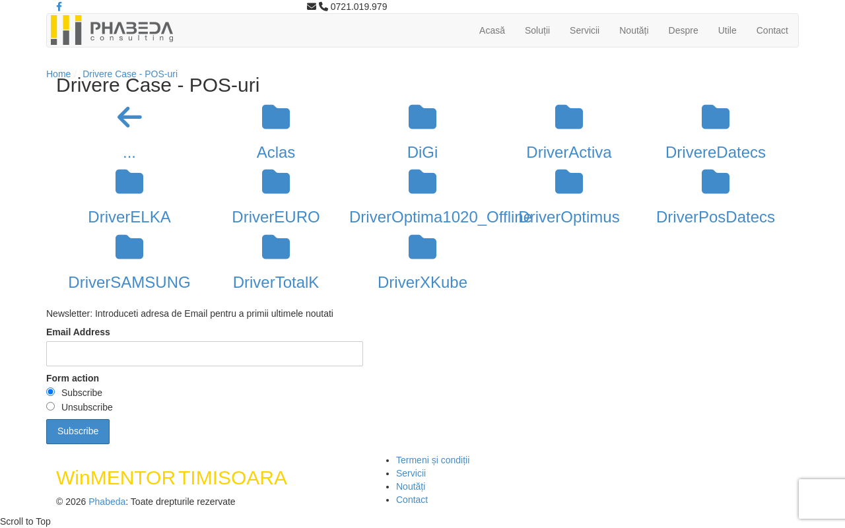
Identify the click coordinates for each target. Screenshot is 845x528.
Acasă (492, 30)
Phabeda (106, 501)
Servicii (584, 30)
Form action (72, 378)
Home (58, 74)
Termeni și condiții (432, 460)
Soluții (537, 30)
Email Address (78, 332)
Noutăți (633, 30)
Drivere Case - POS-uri (130, 74)
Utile (727, 30)
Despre (683, 30)
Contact (772, 30)
